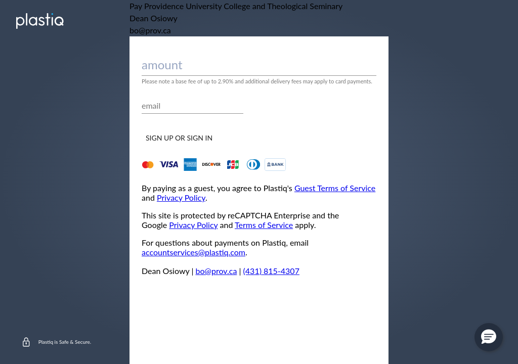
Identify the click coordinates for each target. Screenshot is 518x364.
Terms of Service (264, 225)
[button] (488, 337)
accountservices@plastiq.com (193, 252)
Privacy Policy (181, 197)
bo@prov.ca (216, 271)
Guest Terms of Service (334, 188)
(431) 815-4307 (271, 271)
